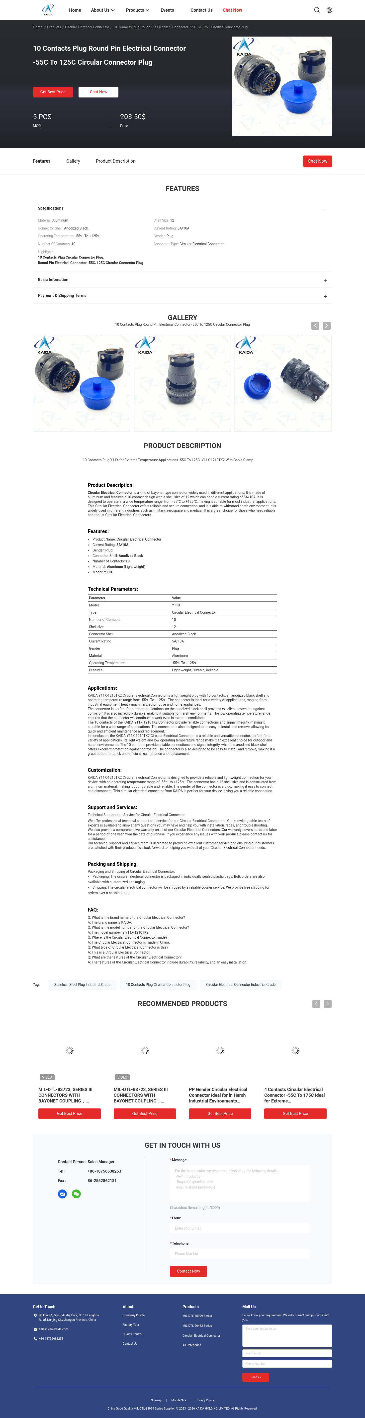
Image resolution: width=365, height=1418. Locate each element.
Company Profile (134, 1315)
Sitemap (156, 1400)
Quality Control (132, 1334)
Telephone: (180, 1243)
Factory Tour (131, 1325)
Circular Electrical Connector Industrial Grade (241, 985)
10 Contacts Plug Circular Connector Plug (158, 985)
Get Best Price (53, 92)
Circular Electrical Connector (87, 27)
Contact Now (188, 1271)
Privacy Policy (204, 1400)
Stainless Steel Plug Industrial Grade (82, 985)
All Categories (191, 1345)
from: (176, 1218)
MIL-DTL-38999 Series (197, 1316)
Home (37, 27)
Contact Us (130, 1343)
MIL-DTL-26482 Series (197, 1325)
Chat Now (98, 92)
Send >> (256, 1377)
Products (54, 27)
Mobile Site (178, 1400)
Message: (179, 1160)
